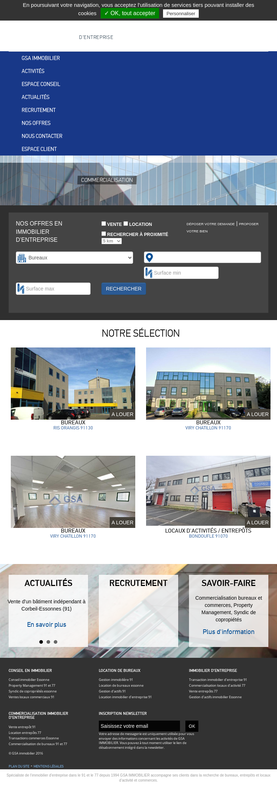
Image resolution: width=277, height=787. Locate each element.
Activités (33, 71)
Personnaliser (181, 13)
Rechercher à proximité (134, 238)
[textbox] (159, 257)
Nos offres (36, 123)
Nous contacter (42, 136)
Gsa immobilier (41, 58)
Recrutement (39, 110)
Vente (111, 224)
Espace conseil (41, 84)
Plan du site (19, 766)
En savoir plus (46, 624)
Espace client (39, 149)
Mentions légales (48, 766)
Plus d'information (229, 632)
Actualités (35, 97)
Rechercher (124, 289)
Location (137, 224)
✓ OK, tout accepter (129, 13)
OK (192, 726)
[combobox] (202, 257)
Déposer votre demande (210, 224)
